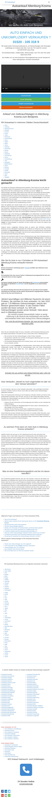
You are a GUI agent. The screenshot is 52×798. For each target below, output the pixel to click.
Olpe (6, 175)
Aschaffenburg (8, 159)
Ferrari (6, 594)
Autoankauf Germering (32, 687)
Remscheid (7, 148)
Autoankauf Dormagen (7, 687)
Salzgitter (7, 177)
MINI (6, 628)
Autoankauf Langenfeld (33, 715)
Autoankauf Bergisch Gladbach (35, 705)
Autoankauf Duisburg (10, 748)
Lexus (6, 622)
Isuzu (6, 606)
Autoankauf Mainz (31, 710)
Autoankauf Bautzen (32, 692)
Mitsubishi (7, 629)
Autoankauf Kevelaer (6, 674)
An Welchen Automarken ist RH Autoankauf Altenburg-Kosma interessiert (23, 534)
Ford (6, 597)
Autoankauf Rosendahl (33, 686)
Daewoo (7, 586)
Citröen (6, 585)
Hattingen (7, 147)
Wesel (6, 157)
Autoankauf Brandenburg (7, 714)
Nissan (6, 631)
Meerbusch (7, 136)
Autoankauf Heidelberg (7, 699)
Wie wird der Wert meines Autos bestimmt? (15, 524)
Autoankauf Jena (31, 699)
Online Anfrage (46, 219)
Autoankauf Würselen (32, 679)
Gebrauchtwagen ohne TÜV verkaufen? (15, 547)
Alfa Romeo (8, 569)
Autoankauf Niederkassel (7, 710)
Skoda (6, 648)
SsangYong (7, 651)
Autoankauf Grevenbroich (7, 676)
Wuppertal (7, 153)
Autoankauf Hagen (31, 691)
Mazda (6, 624)
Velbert (6, 141)
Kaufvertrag (36, 282)
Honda (6, 601)
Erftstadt (7, 130)
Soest (6, 140)
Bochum (7, 167)
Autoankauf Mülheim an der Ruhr (35, 689)
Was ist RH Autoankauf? (11, 519)
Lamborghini (8, 617)
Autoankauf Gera (5, 700)
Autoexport (7, 751)
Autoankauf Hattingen (10, 733)
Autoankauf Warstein (6, 681)
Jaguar (6, 608)
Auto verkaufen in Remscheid (12, 735)
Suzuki (6, 654)
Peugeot (7, 635)
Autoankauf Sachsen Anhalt (8, 682)
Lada (6, 616)
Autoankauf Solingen (6, 677)
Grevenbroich (8, 155)
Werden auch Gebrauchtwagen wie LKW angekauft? (18, 544)
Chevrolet (7, 581)
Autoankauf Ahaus (6, 686)
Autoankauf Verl (31, 681)
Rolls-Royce (8, 641)
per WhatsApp (26, 99)
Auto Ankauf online (9, 750)
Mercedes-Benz (9, 626)
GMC (6, 599)
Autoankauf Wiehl (5, 715)
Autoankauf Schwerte (6, 694)
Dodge (6, 592)
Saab (6, 644)
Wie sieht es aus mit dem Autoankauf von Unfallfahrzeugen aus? (21, 529)
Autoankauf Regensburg (33, 697)
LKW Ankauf (8, 753)
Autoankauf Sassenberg (33, 714)
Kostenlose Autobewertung (11, 756)
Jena (6, 160)
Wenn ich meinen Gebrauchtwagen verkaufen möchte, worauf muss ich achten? (25, 532)
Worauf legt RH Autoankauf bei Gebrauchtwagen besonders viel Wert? (23, 536)
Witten (6, 143)
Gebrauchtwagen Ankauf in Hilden (13, 746)
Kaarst (6, 133)
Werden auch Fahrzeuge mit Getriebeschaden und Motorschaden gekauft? (24, 528)
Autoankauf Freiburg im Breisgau (35, 707)
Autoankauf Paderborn (7, 679)
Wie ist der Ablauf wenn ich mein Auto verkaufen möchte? (19, 550)
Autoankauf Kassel (9, 730)
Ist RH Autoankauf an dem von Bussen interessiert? (20, 545)
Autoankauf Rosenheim (33, 702)
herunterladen (20, 283)
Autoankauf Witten (31, 696)
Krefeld (6, 170)
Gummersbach (8, 138)
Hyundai (7, 604)
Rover (6, 642)
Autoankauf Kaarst (6, 697)
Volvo (6, 613)
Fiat (5, 596)
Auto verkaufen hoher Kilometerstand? (14, 549)
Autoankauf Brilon (31, 700)
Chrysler (7, 583)
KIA (5, 611)
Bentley (6, 574)
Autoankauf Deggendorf (7, 707)
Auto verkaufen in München (12, 738)
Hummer (7, 603)
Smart (6, 649)
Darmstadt (7, 172)
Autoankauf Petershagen (33, 694)
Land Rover (7, 621)
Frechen (7, 132)
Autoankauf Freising (6, 704)
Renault (6, 639)
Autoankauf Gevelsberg (7, 696)
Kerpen (6, 152)
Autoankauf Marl (5, 702)
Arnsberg (7, 127)
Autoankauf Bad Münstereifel (8, 712)
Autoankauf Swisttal (32, 709)
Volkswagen (8, 590)
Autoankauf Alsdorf (32, 684)
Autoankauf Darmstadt (7, 689)
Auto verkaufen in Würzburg (12, 732)
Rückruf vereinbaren (26, 107)
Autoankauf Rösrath (32, 712)
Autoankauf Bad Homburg (7, 709)
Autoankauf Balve (31, 682)
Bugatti (6, 578)
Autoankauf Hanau (31, 676)
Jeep (6, 610)
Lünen (6, 135)
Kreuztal (7, 169)
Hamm (6, 145)
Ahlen (6, 125)
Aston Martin (8, 571)
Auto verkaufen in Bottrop (11, 737)
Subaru (6, 653)
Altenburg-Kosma (9, 128)
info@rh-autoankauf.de (25, 103)
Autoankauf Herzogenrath (33, 674)
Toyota (6, 656)
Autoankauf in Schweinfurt (11, 745)
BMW (6, 576)
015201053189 (26, 96)
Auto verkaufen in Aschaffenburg (13, 729)
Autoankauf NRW (31, 704)
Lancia (6, 619)
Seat (6, 646)
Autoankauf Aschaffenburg (8, 691)
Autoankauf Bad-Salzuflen (8, 692)
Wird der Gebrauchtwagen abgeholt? (14, 526)
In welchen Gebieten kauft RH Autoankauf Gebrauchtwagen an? (21, 531)
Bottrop (6, 150)
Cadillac (7, 579)
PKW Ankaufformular (10, 755)
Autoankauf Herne (6, 684)
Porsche (7, 637)
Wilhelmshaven (8, 164)
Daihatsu (7, 588)
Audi (6, 572)
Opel (6, 633)
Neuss (6, 165)
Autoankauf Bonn (5, 705)
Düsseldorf (7, 162)
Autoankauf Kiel (31, 677)
